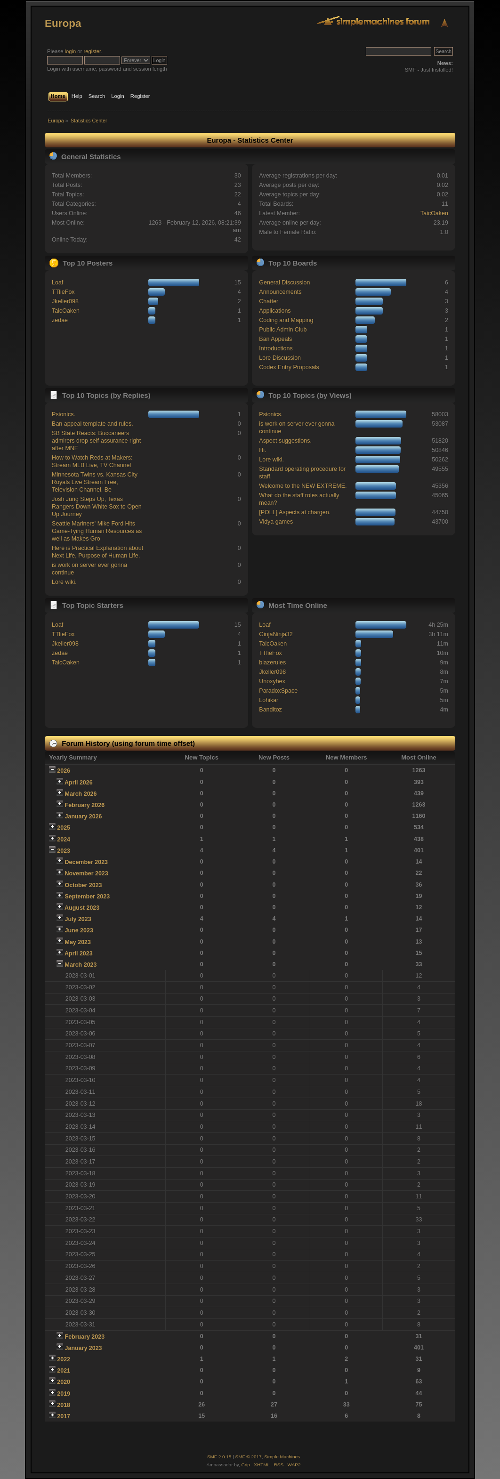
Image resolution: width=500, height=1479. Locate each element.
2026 (63, 771)
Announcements (280, 292)
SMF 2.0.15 (219, 1456)
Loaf (57, 282)
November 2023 (86, 873)
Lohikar (268, 700)
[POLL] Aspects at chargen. (295, 512)
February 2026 (85, 805)
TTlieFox (63, 292)
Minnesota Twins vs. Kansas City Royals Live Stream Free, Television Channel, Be (94, 482)
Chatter (268, 301)
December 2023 (86, 862)
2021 (63, 1370)
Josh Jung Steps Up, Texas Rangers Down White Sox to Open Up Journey (97, 506)
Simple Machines (282, 1456)
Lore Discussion (280, 358)
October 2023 (83, 885)
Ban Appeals (275, 339)
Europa (63, 23)
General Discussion (284, 282)
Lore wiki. (64, 582)
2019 (63, 1393)
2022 (63, 1359)
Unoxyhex (272, 681)
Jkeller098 (65, 301)
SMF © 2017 (248, 1456)
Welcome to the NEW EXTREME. (303, 486)
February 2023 (85, 1337)
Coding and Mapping (286, 320)
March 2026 (81, 794)
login (70, 51)
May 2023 (78, 942)
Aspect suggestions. (285, 440)
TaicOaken (434, 213)
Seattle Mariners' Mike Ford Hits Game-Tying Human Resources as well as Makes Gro (97, 531)
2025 (63, 827)
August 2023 (82, 908)
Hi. (262, 450)
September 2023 (87, 896)
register (92, 51)
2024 (63, 839)
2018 (63, 1405)
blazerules (272, 662)
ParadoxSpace (278, 690)
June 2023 (79, 930)
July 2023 (78, 919)
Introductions (275, 348)
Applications (274, 310)
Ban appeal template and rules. (92, 423)
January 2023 (83, 1348)
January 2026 (83, 816)
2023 (63, 851)
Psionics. (63, 414)
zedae (60, 320)
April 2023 (79, 953)
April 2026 (79, 782)
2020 (63, 1382)
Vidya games (276, 521)
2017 (63, 1416)
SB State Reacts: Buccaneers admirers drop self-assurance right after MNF (96, 441)
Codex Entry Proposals (289, 367)
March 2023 (81, 965)
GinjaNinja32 (275, 634)
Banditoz (270, 709)
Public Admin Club (282, 329)
